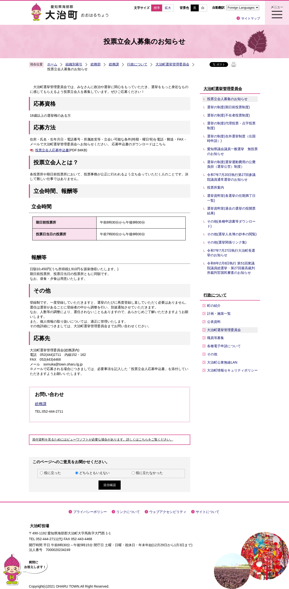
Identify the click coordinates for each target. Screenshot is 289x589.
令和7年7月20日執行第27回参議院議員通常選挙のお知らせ (231, 177)
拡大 (168, 8)
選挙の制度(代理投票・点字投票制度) (231, 125)
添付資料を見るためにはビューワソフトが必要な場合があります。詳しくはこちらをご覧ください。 (102, 439)
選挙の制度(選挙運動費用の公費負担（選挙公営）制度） (231, 164)
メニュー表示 (277, 13)
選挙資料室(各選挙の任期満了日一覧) (231, 198)
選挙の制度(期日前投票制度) (228, 107)
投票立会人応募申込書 (52, 150)
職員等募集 (215, 338)
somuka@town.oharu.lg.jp (63, 364)
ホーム (52, 64)
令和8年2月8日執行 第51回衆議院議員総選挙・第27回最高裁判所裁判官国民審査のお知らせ (231, 268)
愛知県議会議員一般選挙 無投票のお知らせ (232, 151)
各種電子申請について (224, 346)
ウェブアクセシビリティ (167, 512)
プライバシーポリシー (90, 512)
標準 (157, 8)
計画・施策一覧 (219, 313)
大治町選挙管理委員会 (172, 64)
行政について (137, 64)
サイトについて (207, 512)
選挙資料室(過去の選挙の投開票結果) (231, 210)
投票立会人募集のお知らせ (227, 99)
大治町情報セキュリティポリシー (232, 370)
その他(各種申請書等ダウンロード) (231, 223)
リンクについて (128, 512)
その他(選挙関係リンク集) (226, 242)
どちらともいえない (94, 473)
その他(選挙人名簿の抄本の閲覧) (231, 234)
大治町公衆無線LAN (222, 362)
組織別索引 (74, 64)
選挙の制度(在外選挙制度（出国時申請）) (231, 138)
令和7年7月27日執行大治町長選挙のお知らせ (231, 253)
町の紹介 (214, 305)
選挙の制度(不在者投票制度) (228, 115)
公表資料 (214, 322)
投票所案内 (215, 187)
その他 (212, 354)
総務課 (114, 64)
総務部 (96, 64)
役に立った (52, 473)
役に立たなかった (149, 473)
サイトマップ (250, 18)
